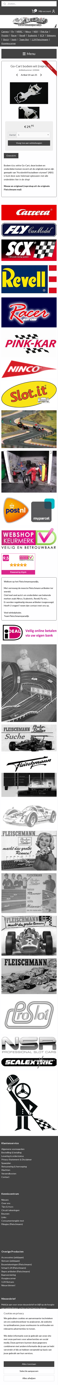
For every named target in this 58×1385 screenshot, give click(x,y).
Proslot (5, 35)
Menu (29, 54)
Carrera (5, 31)
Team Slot (24, 39)
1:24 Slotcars (7, 1282)
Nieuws (5, 1199)
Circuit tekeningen (10, 1210)
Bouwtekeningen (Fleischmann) (16, 1264)
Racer (14, 35)
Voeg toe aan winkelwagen (29, 143)
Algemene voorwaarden (12, 1149)
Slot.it (6, 39)
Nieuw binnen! (8, 1285)
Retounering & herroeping (14, 1166)
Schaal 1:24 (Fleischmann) (13, 1267)
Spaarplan (6, 1163)
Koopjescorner (8, 43)
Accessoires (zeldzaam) (12, 1257)
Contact (5, 1177)
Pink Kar (44, 31)
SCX (42, 35)
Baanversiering (8, 1275)
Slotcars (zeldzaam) (10, 1260)
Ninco (28, 31)
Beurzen (5, 1213)
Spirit (14, 39)
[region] (29, 1337)
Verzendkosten (8, 1173)
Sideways (51, 35)
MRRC (20, 31)
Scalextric (32, 35)
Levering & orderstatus (12, 1156)
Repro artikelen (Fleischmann (15, 1271)
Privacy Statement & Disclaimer (16, 1159)
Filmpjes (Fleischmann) (12, 1224)
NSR (36, 31)
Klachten (5, 1170)
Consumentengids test (12, 1220)
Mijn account (47, 11)
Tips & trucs (7, 1206)
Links (3, 1217)
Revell (22, 35)
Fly (12, 31)
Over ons (5, 1203)
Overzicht (11, 155)
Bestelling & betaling (11, 1152)
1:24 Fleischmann (40, 39)
